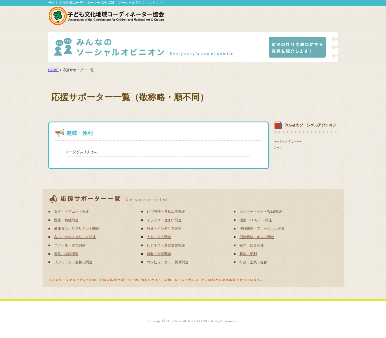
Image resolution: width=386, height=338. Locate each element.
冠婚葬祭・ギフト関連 (256, 237)
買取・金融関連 (159, 254)
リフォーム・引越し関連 (73, 262)
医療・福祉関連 (66, 220)
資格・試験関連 (66, 254)
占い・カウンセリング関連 (75, 237)
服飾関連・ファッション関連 (262, 229)
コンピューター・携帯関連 (168, 262)
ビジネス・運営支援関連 (166, 245)
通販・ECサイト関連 (255, 220)
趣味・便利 (248, 254)
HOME (53, 70)
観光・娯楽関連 (251, 245)
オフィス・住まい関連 (164, 220)
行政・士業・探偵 (253, 262)
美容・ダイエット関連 (71, 212)
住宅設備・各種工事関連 (166, 212)
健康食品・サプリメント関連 (76, 229)
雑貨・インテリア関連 (164, 229)
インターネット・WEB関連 (260, 212)
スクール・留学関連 (69, 245)
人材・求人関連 (159, 237)
